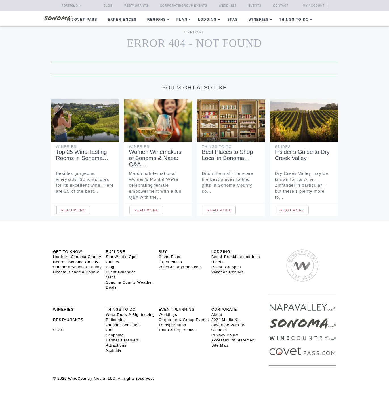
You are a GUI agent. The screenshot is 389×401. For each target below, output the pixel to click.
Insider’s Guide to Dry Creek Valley (302, 155)
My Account (314, 5)
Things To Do (217, 146)
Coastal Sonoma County (76, 272)
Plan (182, 20)
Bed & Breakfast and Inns (235, 257)
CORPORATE (224, 309)
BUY (163, 251)
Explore (194, 32)
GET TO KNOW (67, 251)
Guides (283, 146)
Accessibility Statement (233, 340)
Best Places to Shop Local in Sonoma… (227, 155)
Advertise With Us (228, 325)
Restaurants (136, 5)
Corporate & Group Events (184, 320)
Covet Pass (169, 257)
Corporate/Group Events (183, 5)
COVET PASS (84, 20)
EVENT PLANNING (177, 309)
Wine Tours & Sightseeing (130, 314)
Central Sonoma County (75, 262)
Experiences (122, 20)
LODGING (220, 251)
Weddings (228, 5)
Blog (108, 5)
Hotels (217, 262)
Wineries (259, 20)
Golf (110, 330)
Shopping (115, 335)
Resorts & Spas (226, 267)
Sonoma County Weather (129, 282)
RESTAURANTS (68, 320)
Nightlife (114, 350)
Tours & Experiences (178, 330)
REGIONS (156, 20)
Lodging (207, 20)
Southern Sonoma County (77, 267)
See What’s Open (122, 257)
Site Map (219, 345)
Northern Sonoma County (77, 257)
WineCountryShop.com (180, 267)
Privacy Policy (224, 335)
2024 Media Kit (225, 320)
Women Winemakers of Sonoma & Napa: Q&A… (155, 158)
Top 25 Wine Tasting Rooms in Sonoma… (82, 155)
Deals (111, 287)
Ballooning (116, 320)
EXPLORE (115, 251)
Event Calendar (120, 272)
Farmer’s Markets (122, 340)
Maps (111, 277)
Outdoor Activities (123, 325)
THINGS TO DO (121, 309)
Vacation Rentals (227, 272)
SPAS (58, 330)
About (216, 314)
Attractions (116, 345)
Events (254, 5)
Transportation (172, 325)
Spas (232, 20)
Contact (281, 5)
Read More (73, 210)
